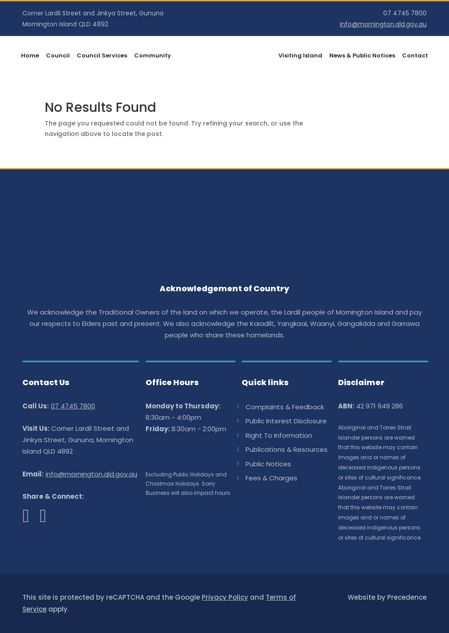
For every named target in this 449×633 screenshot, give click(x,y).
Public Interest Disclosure (286, 421)
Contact (415, 56)
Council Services (102, 56)
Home (30, 56)
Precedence (407, 597)
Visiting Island (300, 56)
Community (152, 56)
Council (58, 56)
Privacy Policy (225, 597)
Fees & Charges (271, 478)
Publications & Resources (287, 449)
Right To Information (279, 435)
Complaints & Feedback (285, 407)
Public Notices (268, 464)
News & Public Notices (362, 56)
